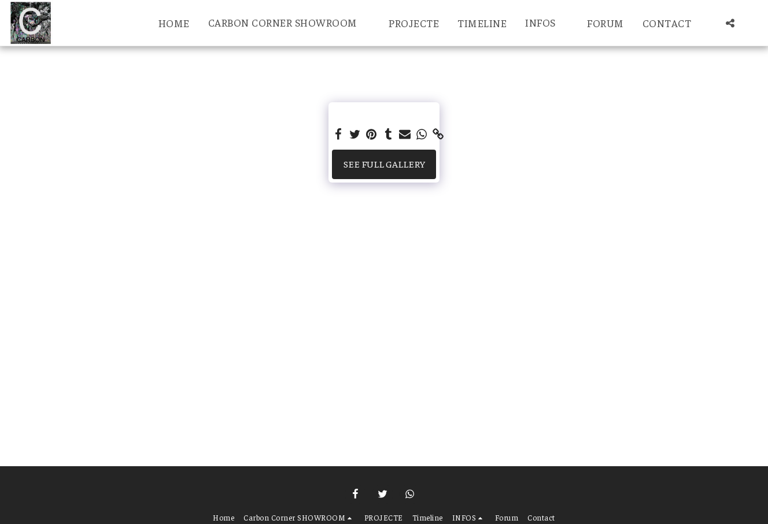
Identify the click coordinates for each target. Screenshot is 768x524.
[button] (289, 23)
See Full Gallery (384, 164)
